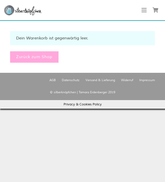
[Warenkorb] (155, 10)
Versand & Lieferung (100, 80)
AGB (52, 80)
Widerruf (127, 80)
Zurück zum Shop (34, 56)
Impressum (147, 80)
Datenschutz (70, 80)
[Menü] (144, 10)
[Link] (23, 10)
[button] (23, 10)
